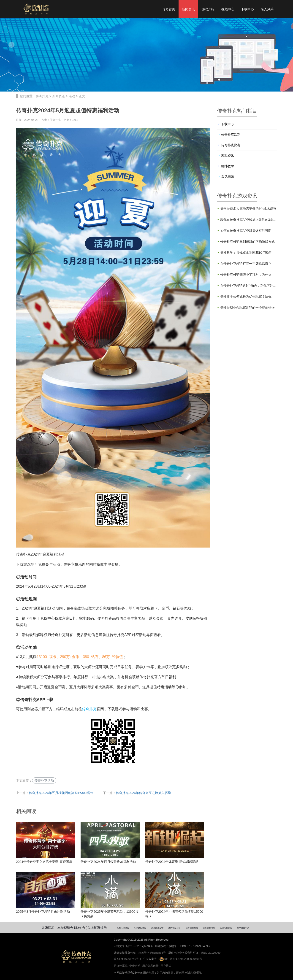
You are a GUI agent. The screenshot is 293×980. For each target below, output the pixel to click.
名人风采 (267, 9)
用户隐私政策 (150, 965)
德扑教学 (227, 166)
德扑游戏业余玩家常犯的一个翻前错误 (247, 307)
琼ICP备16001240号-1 (127, 959)
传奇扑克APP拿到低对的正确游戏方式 (247, 241)
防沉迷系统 (121, 965)
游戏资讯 (227, 155)
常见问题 (227, 176)
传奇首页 (168, 9)
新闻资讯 (188, 9)
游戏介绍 (208, 9)
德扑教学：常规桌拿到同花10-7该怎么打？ (248, 252)
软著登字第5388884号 (152, 952)
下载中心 (247, 9)
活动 (72, 96)
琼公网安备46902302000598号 (181, 959)
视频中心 (227, 9)
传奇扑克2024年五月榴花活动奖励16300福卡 (61, 793)
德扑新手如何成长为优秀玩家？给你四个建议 (248, 296)
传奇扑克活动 (44, 780)
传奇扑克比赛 (230, 145)
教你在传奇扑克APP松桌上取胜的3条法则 (248, 219)
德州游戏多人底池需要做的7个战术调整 (248, 209)
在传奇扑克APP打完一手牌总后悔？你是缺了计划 (248, 263)
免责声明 (134, 965)
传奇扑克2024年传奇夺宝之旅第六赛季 (143, 793)
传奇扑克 (42, 96)
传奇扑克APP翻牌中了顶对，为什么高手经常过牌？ (248, 274)
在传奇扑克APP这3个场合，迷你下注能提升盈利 (248, 285)
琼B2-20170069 (210, 952)
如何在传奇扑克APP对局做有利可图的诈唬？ (248, 230)
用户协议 (165, 965)
